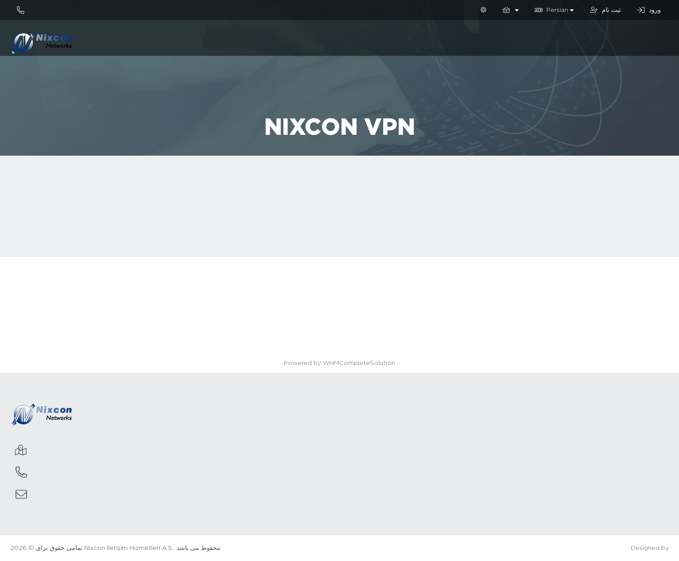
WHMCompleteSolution (359, 363)
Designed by (650, 548)
